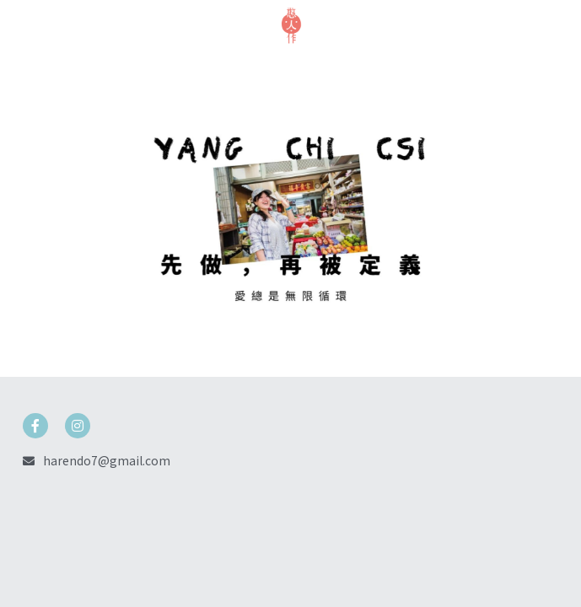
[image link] (291, 24)
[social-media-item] (35, 425)
